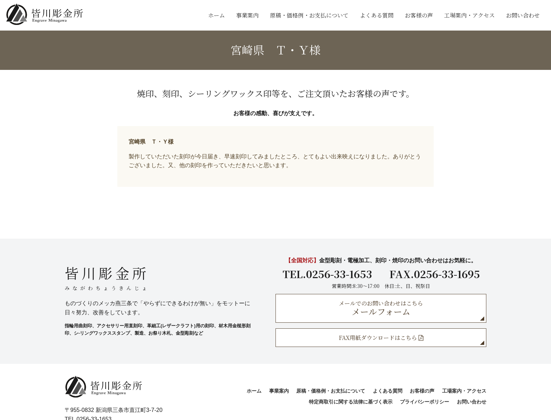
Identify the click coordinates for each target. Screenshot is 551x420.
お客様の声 (419, 15)
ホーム (216, 15)
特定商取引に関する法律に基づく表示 (351, 402)
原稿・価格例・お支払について (309, 15)
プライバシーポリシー (424, 402)
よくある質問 (377, 15)
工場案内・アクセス (469, 15)
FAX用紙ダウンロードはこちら (381, 338)
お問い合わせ (523, 15)
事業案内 (247, 15)
